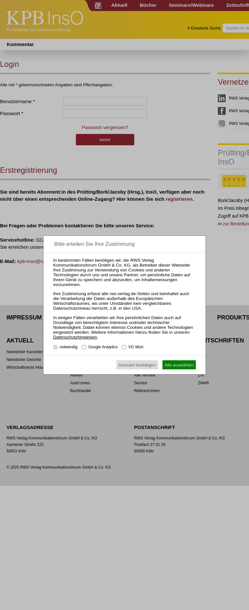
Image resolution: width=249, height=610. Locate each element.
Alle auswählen (179, 365)
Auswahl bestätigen (137, 365)
